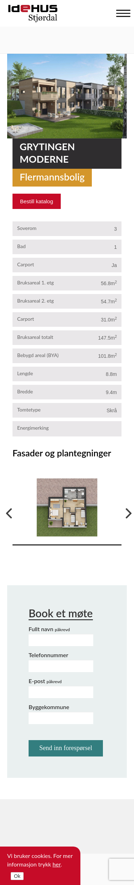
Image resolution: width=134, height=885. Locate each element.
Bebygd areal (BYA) (38, 355)
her (57, 864)
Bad (21, 246)
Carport (25, 264)
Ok (17, 876)
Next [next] (126, 511)
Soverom (26, 228)
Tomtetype (29, 410)
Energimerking (33, 428)
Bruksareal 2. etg (35, 301)
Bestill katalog (36, 201)
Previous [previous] (7, 511)
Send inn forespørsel (65, 748)
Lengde (25, 373)
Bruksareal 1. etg (35, 282)
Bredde (25, 391)
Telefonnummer (48, 654)
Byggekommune (49, 706)
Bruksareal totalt (35, 337)
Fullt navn (49, 628)
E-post (45, 680)
